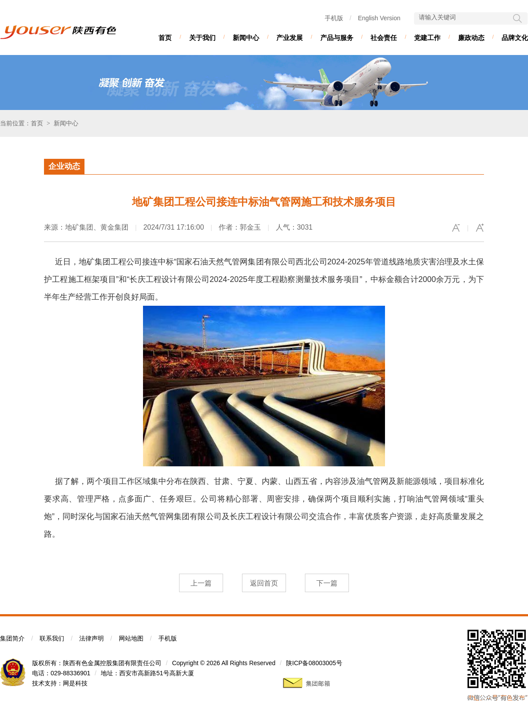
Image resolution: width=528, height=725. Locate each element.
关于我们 (202, 37)
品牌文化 (515, 37)
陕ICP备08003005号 (314, 662)
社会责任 (383, 37)
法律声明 (91, 638)
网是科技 (75, 683)
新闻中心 (246, 37)
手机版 (334, 18)
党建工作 (427, 37)
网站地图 (131, 638)
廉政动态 (471, 37)
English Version (379, 18)
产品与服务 (336, 37)
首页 (165, 37)
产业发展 (289, 37)
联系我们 (52, 638)
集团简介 (12, 638)
